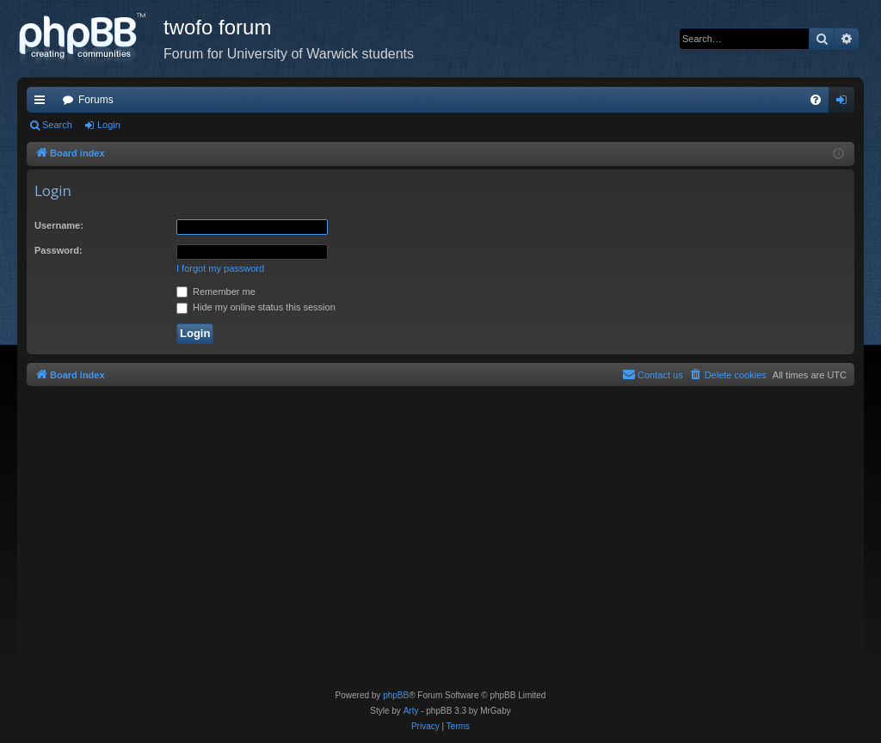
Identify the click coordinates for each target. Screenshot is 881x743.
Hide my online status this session (256, 307)
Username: (58, 225)
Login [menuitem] (845, 103)
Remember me (216, 291)
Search (57, 125)
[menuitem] (816, 100)
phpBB (396, 695)
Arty (411, 710)
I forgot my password (220, 268)
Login (108, 125)
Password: (58, 250)
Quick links (43, 103)
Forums (96, 100)
